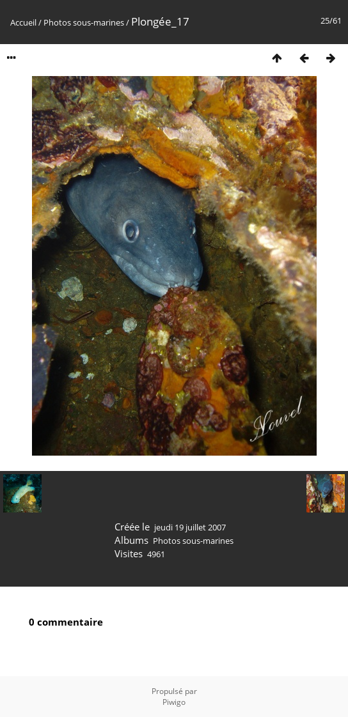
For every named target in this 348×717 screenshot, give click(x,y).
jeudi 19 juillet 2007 (190, 527)
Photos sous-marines (84, 22)
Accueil (23, 22)
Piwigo (174, 702)
